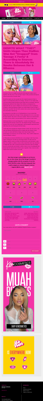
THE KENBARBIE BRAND (6, 399)
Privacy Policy (26, 390)
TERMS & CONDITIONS (27, 392)
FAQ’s (24, 387)
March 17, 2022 (28, 167)
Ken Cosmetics (27, 18)
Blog (8, 18)
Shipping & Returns (27, 389)
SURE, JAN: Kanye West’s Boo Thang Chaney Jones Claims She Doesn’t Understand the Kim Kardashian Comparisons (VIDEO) (31, 217)
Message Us (4, 390)
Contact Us (38, 18)
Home (4, 18)
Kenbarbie (16, 18)
